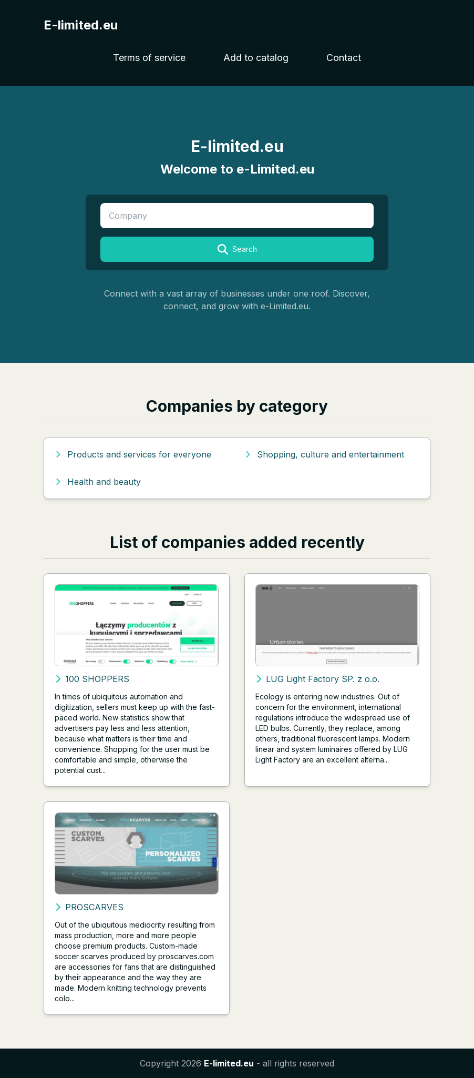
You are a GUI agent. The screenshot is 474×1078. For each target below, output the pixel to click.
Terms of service (149, 57)
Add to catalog (255, 57)
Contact (343, 57)
